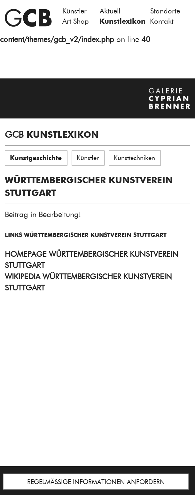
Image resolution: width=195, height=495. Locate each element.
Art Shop (75, 21)
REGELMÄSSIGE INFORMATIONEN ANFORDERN (96, 482)
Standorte (165, 11)
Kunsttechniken (134, 158)
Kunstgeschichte (36, 158)
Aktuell (110, 11)
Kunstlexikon (122, 21)
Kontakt (162, 21)
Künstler (74, 11)
